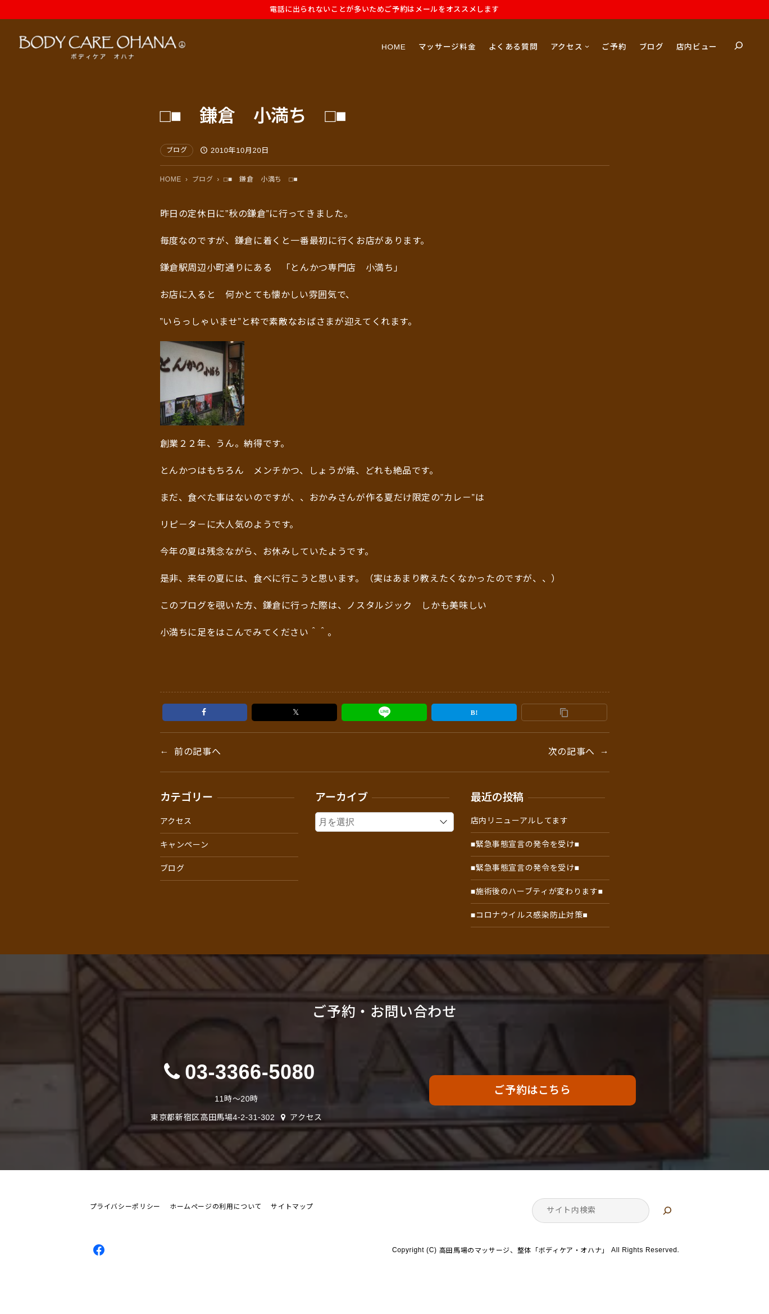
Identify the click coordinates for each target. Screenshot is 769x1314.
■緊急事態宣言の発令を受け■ (525, 844)
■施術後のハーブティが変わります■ (537, 891)
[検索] (667, 1210)
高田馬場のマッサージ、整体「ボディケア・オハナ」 (524, 1250)
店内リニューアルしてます (519, 820)
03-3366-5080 (250, 1072)
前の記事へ (197, 751)
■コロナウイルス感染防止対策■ (529, 914)
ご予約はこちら (532, 1090)
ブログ (177, 150)
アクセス (176, 821)
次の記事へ (571, 751)
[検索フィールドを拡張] (738, 45)
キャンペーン (184, 844)
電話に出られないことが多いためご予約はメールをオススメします (384, 9)
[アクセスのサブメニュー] (587, 46)
